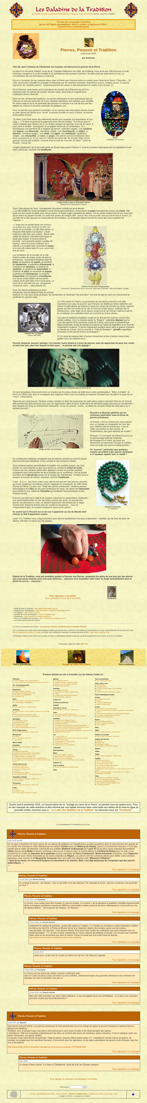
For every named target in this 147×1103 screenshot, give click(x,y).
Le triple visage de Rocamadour (23, 702)
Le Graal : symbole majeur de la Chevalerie (108, 688)
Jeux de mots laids (19, 687)
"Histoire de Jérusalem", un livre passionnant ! (68, 729)
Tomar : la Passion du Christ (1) (105, 723)
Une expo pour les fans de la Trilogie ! (107, 746)
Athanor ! (99, 701)
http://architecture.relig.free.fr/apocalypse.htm (53, 610)
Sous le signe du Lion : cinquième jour (25, 707)
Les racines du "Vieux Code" (104, 763)
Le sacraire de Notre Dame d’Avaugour (66, 695)
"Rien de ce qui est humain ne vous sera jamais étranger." (113, 713)
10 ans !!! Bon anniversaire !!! (104, 762)
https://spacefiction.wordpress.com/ (52, 618)
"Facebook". (125, 810)
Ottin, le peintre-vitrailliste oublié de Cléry (108, 783)
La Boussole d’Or (19, 696)
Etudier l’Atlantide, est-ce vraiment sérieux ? (27, 680)
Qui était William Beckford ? (104, 721)
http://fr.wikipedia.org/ (47, 614)
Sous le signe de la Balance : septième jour (26, 778)
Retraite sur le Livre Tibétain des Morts (66, 684)
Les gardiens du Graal (61, 690)
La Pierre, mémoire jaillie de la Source (25, 727)
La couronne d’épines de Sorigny (105, 781)
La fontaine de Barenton (21, 751)
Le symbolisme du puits (21, 726)
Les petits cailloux (101, 687)
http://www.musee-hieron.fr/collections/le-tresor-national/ (55, 937)
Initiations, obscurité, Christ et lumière (25, 755)
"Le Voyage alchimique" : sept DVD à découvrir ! (28, 774)
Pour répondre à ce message (125, 870)
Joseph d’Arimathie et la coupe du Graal (108, 692)
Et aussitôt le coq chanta (21, 724)
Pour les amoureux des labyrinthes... (65, 745)
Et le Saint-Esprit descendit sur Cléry (24, 693)
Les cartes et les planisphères (22, 694)
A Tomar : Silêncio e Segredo (22, 691)
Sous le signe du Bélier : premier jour (65, 714)
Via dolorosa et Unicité (102, 760)
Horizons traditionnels (49, 14)
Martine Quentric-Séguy (62, 740)
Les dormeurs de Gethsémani (63, 758)
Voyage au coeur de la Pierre (81, 14)
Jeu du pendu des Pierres (103, 680)
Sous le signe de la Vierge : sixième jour (108, 736)
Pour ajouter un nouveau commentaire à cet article (73, 1079)
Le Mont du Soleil (19, 791)
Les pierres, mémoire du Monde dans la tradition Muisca (63, 627)
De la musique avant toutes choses (106, 708)
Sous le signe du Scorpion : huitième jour (26, 732)
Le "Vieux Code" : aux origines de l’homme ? (27, 701)
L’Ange (57, 693)
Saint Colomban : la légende (63, 697)
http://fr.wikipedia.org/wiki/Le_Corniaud (27, 632)
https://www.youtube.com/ (99, 632)
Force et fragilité (19, 780)
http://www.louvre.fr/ (32, 612)
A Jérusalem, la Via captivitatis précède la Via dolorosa (70, 725)
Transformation (100, 724)
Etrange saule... (101, 742)
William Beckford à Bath (103, 704)
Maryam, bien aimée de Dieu (104, 717)
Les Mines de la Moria (61, 723)
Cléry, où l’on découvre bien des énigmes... (108, 779)
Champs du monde (96, 1094)
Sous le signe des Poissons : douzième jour (26, 716)
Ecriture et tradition (19, 722)
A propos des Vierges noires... (22, 769)
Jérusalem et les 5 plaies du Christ (65, 720)
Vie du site (108, 1094)
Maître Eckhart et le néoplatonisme (65, 756)
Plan (115, 1094)
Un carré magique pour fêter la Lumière (25, 792)
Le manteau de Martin (102, 784)
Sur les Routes (61, 1094)
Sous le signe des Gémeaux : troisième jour (26, 747)
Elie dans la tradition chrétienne (64, 755)
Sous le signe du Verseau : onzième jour (66, 709)
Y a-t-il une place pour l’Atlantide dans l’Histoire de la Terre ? (31, 682)
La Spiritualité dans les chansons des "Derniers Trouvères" (72, 738)
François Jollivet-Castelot (62, 686)
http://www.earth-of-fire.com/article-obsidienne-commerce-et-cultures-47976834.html (47, 1047)
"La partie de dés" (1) (61, 736)
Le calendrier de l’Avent (21, 720)
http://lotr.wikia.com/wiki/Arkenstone (37, 616)
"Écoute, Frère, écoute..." (62, 743)
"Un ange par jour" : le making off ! (65, 741)
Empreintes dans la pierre (21, 767)
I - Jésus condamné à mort (104, 702)
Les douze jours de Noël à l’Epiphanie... (66, 722)
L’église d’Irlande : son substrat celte (24, 756)
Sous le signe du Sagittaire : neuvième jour (108, 756)
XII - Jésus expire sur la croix (22, 738)
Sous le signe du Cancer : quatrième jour (66, 692)
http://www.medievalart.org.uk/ (46, 608)
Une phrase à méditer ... (103, 744)
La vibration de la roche (103, 699)
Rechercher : (65, 1087)
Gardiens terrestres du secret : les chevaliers (27, 753)
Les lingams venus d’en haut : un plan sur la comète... (70, 716)
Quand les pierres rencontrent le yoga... (25, 714)
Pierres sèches (100, 685)
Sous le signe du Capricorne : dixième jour (26, 785)
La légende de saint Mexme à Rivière (107, 778)
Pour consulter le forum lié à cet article (63, 598)
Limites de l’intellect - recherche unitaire (66, 682)
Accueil (36, 14)
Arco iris (16, 789)
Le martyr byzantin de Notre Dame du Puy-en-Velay (70, 760)
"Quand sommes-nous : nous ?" (105, 767)
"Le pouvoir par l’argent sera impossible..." (108, 715)
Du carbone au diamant (61, 680)
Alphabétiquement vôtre (46, 1094)
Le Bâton (16, 736)
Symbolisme (63, 14)
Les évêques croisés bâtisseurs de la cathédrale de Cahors (72, 727)
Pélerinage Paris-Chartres (21, 772)
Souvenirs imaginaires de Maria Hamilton (66, 767)
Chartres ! (17, 771)
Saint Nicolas (18, 740)
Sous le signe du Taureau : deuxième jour (108, 732)
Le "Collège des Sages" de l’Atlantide (107, 765)
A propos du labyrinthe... (21, 766)
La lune (98, 690)
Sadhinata (99, 741)
